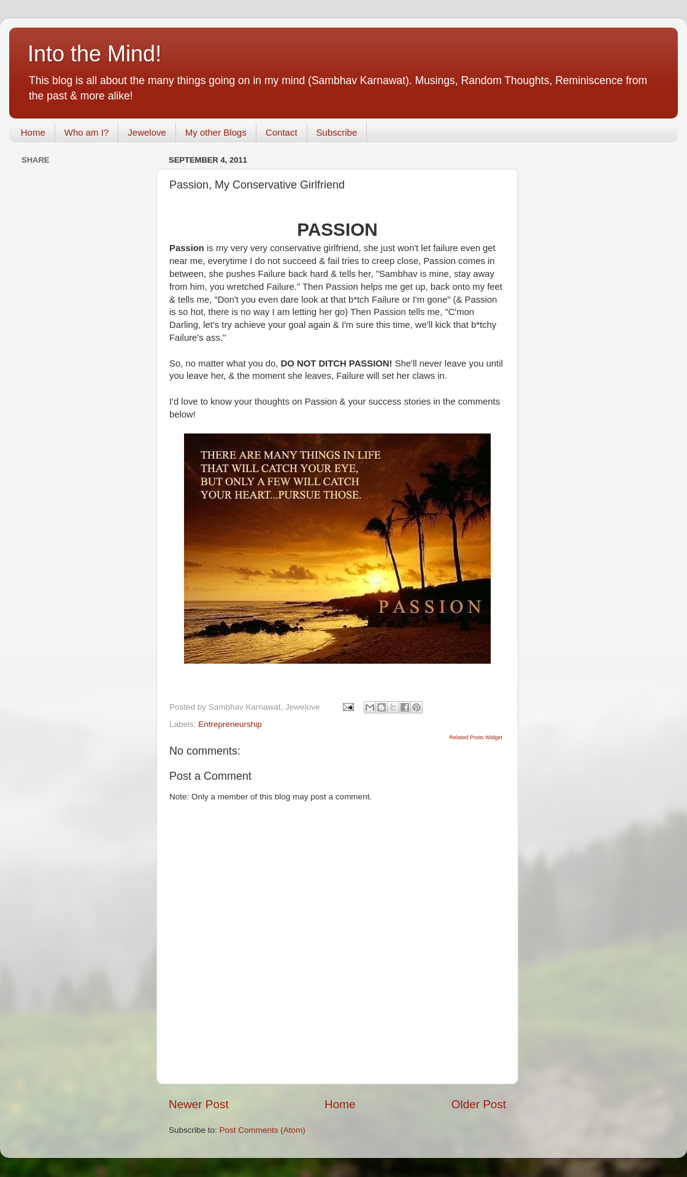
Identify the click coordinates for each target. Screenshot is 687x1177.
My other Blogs (216, 132)
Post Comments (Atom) (262, 1130)
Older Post (478, 1104)
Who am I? (86, 132)
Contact (281, 132)
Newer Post (199, 1104)
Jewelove (147, 132)
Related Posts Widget (475, 737)
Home (33, 132)
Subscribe (337, 132)
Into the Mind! (94, 53)
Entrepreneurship (230, 724)
